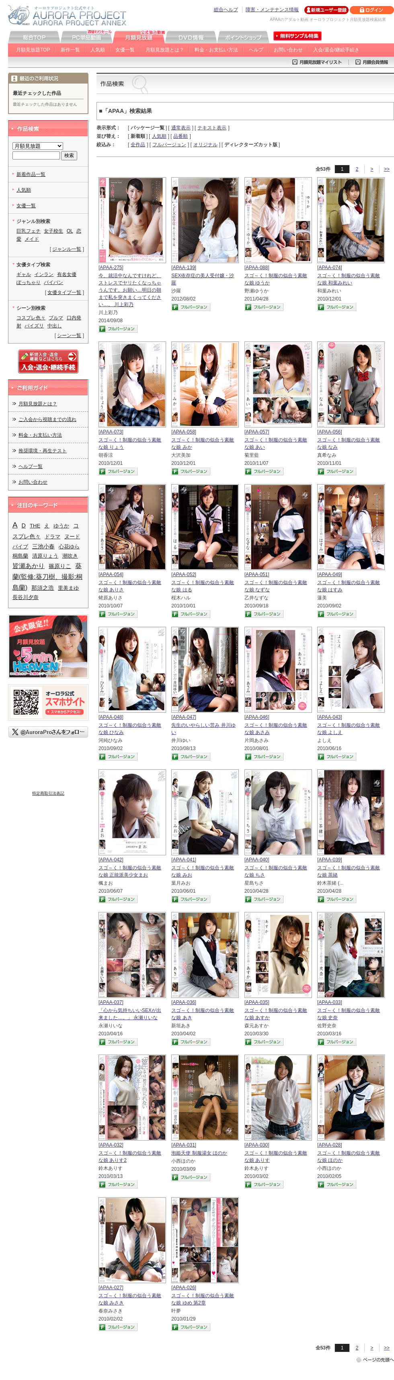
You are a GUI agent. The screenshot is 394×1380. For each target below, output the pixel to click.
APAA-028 (329, 1145)
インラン (43, 274)
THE (35, 526)
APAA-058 (184, 432)
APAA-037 (111, 1002)
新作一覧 (70, 50)
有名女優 (66, 274)
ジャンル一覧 (66, 249)
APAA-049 (329, 574)
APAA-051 (257, 574)
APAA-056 (329, 432)
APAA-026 (184, 1287)
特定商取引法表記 (48, 793)
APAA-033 (329, 1002)
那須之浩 (42, 588)
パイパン (53, 282)
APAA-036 (184, 1002)
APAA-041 (184, 860)
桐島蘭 (20, 556)
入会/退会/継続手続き (336, 50)
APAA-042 (111, 860)
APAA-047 (184, 717)
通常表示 (181, 128)
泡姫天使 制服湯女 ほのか (199, 1153)
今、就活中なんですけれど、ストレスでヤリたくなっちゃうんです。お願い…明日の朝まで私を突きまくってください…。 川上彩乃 (129, 290)
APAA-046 (257, 717)
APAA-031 (184, 1145)
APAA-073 (111, 432)
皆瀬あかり (28, 565)
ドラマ (52, 537)
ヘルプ (256, 50)
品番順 (180, 136)
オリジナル (205, 144)
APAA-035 (257, 1002)
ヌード (72, 537)
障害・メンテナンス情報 (272, 9)
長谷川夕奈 (25, 597)
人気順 (97, 50)
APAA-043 (329, 717)
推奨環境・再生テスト (42, 451)
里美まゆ (68, 588)
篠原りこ (60, 566)
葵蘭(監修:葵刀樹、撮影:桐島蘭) (47, 576)
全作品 (138, 144)
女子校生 (53, 231)
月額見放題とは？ (165, 50)
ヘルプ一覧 (30, 466)
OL (70, 231)
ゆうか (61, 526)
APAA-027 (111, 1287)
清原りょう (45, 556)
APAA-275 (111, 267)
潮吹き (70, 556)
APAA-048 (111, 717)
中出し (54, 326)
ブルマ (56, 318)
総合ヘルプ (226, 9)
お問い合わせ (288, 50)
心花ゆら (69, 547)
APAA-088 (257, 267)
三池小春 (43, 546)
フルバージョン (169, 144)
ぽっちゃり (28, 282)
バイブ (20, 547)
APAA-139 (184, 267)
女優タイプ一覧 (64, 292)
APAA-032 (111, 1145)
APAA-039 (329, 860)
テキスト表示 (211, 128)
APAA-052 (184, 574)
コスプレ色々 (30, 318)
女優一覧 (125, 50)
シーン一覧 (69, 335)
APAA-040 (257, 860)
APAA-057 (257, 432)
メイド (32, 239)
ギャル (23, 274)
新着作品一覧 (30, 174)
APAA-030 (257, 1145)
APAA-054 (111, 574)
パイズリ (34, 326)
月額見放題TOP (33, 50)
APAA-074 (329, 267)
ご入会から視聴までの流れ (47, 419)
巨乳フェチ (28, 231)
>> (387, 169)
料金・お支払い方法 (216, 50)
